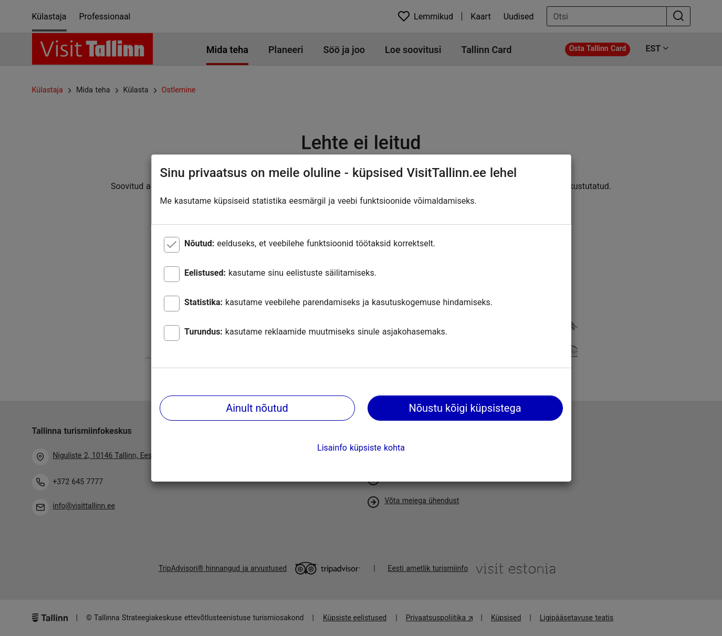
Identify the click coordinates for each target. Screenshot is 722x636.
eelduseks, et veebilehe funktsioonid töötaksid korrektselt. (309, 243)
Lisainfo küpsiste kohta (361, 448)
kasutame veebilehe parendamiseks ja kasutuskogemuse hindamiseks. (338, 302)
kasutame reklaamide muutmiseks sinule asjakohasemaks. (315, 332)
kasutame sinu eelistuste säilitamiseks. (280, 273)
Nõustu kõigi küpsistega (465, 408)
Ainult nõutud (257, 408)
